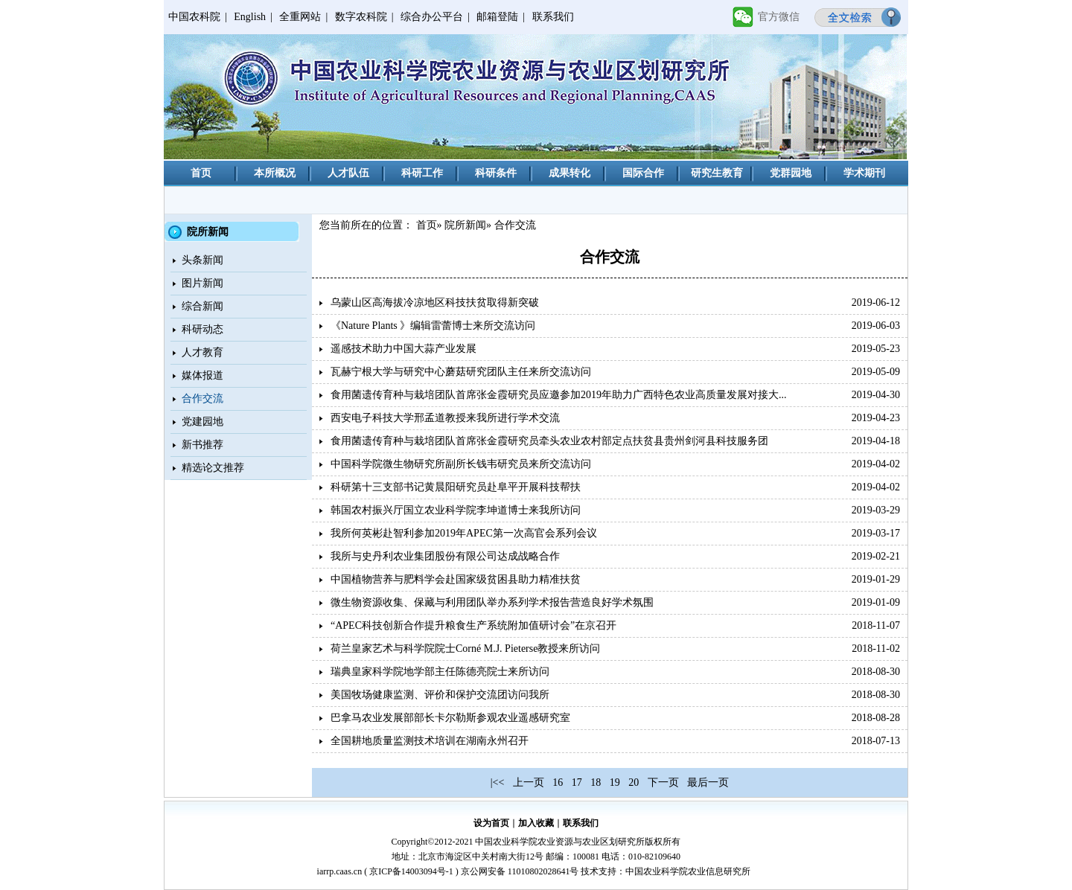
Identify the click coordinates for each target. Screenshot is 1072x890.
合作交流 (202, 398)
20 (633, 782)
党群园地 (790, 173)
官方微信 (779, 16)
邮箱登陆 (497, 16)
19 (615, 782)
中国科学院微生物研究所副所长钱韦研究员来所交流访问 (461, 464)
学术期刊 (864, 173)
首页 (201, 173)
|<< (498, 782)
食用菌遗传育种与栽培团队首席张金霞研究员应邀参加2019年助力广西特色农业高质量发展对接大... (559, 394)
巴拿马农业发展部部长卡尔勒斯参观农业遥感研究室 (450, 717)
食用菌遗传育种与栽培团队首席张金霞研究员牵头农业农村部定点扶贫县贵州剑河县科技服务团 (549, 440)
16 (557, 782)
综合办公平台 (432, 16)
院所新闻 (465, 225)
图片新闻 (202, 283)
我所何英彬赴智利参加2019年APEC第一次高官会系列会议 (464, 533)
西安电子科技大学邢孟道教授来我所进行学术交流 (445, 417)
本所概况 (275, 173)
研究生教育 (717, 173)
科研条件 (496, 173)
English (250, 16)
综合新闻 (202, 306)
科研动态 (202, 329)
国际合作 (643, 173)
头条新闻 (202, 260)
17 (577, 782)
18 (595, 782)
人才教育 (202, 352)
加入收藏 (536, 823)
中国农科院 (194, 16)
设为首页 (491, 823)
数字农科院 (361, 16)
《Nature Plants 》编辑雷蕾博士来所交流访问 (433, 325)
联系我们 (553, 16)
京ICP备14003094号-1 (411, 871)
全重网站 (300, 16)
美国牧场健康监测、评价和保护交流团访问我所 (440, 694)
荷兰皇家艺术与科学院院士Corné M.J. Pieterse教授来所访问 (465, 648)
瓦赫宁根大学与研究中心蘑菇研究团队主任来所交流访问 (461, 371)
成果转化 (569, 173)
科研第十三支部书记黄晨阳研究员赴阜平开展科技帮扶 (456, 487)
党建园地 (202, 421)
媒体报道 (202, 375)
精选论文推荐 (213, 467)
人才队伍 (348, 173)
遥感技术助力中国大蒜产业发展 (403, 348)
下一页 (663, 782)
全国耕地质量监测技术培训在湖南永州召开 (430, 740)
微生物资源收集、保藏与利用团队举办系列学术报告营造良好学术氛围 (492, 602)
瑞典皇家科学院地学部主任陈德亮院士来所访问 (440, 671)
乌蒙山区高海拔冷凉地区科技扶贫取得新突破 (435, 302)
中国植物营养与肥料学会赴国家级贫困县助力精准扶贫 (456, 579)
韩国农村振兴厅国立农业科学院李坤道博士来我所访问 (456, 510)
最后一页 (708, 782)
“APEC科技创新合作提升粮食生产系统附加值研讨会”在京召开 (473, 625)
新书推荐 (202, 444)
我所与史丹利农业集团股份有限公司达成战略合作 (445, 556)
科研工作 (422, 173)
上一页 (528, 782)
